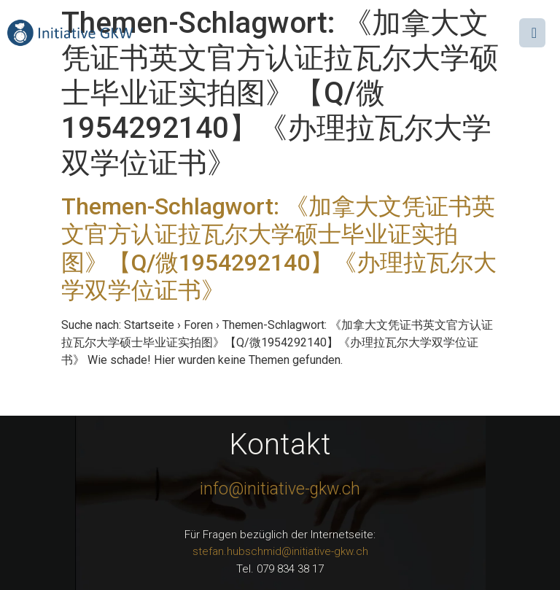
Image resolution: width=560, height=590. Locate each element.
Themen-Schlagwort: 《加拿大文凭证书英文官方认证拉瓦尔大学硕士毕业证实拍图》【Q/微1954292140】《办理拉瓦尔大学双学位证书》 (279, 248)
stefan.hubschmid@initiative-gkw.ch (280, 551)
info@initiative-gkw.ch (280, 489)
